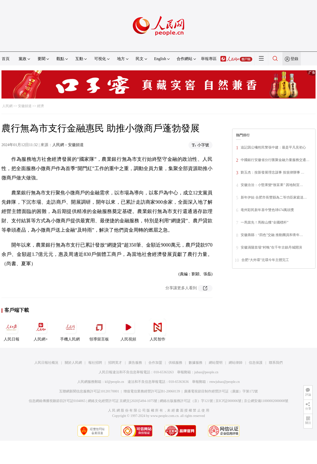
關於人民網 (73, 362)
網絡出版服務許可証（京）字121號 (186, 401)
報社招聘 (95, 362)
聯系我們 (276, 362)
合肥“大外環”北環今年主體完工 (265, 260)
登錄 (294, 59)
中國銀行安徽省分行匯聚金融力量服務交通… (275, 160)
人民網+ (40, 330)
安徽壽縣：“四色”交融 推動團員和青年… (272, 235)
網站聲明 (216, 362)
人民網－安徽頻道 (68, 145)
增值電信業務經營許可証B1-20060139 (151, 391)
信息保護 (256, 362)
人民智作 (157, 330)
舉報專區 (209, 59)
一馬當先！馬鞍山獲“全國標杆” (264, 222)
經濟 (40, 106)
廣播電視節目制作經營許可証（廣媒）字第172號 (221, 391)
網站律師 (235, 362)
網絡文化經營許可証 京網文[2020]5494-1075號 (123, 401)
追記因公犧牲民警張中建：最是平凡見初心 (273, 147)
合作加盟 (155, 362)
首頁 (6, 59)
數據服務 (195, 362)
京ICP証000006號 (228, 401)
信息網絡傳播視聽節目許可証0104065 (57, 401)
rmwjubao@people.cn (224, 382)
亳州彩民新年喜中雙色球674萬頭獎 (267, 210)
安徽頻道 (25, 106)
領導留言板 (99, 330)
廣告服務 (135, 362)
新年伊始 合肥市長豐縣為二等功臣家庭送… (274, 197)
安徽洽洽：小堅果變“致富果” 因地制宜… (272, 185)
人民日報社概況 (46, 362)
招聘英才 (115, 362)
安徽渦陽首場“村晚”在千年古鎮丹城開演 (271, 247)
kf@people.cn (114, 382)
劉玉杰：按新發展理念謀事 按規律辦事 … (272, 172)
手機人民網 (70, 330)
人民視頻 (128, 330)
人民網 (7, 106)
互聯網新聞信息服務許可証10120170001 (89, 391)
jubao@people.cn (206, 372)
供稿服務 (175, 362)
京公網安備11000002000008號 (266, 401)
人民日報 (11, 330)
